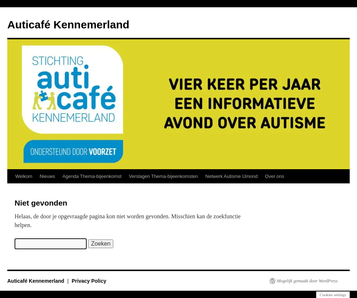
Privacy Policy (89, 281)
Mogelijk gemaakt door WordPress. (307, 280)
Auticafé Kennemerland (68, 25)
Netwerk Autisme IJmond (231, 176)
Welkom (23, 176)
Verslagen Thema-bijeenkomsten (163, 176)
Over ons (274, 176)
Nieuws (47, 176)
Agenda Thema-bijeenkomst (91, 176)
